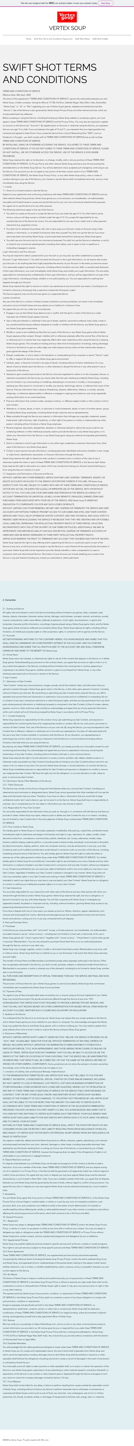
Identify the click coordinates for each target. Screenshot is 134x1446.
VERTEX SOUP (67, 28)
